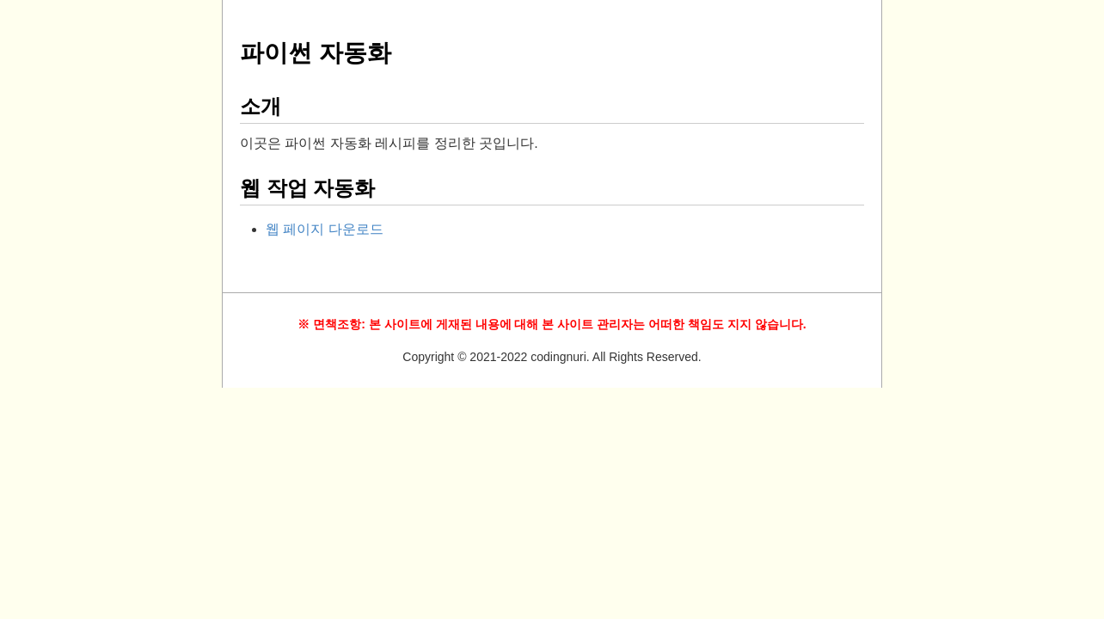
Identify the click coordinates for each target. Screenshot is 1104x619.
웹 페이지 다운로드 (324, 229)
